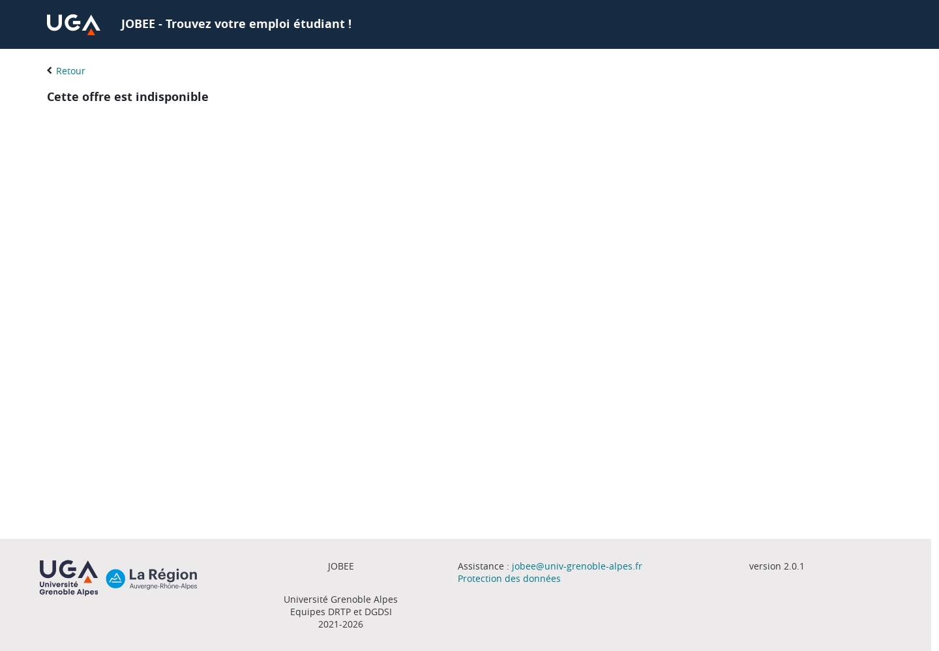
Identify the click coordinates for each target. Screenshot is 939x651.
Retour (70, 71)
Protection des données (509, 578)
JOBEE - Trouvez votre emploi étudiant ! (236, 24)
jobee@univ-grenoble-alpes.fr (577, 566)
